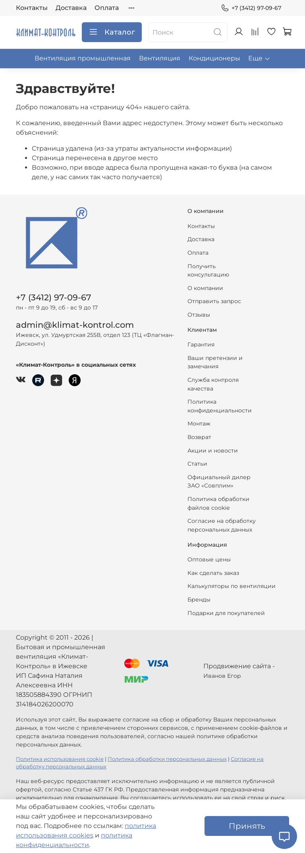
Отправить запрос (214, 301)
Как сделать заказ (213, 572)
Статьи (197, 463)
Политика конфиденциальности (219, 406)
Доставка (71, 8)
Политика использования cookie (60, 759)
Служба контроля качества (213, 384)
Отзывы (198, 314)
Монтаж (198, 423)
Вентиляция (159, 58)
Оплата (107, 8)
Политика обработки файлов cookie (218, 503)
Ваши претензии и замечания (215, 362)
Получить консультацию (208, 271)
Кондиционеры (214, 58)
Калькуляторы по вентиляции (231, 586)
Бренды (198, 599)
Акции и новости (212, 450)
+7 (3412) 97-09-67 (251, 8)
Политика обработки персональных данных (167, 759)
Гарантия (200, 344)
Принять (247, 826)
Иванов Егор (222, 675)
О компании (205, 288)
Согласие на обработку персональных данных (221, 525)
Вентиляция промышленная (83, 58)
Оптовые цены (209, 559)
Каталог (112, 32)
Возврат (199, 437)
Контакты (32, 8)
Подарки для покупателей (226, 613)
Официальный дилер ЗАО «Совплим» (219, 481)
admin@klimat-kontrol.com (75, 325)
